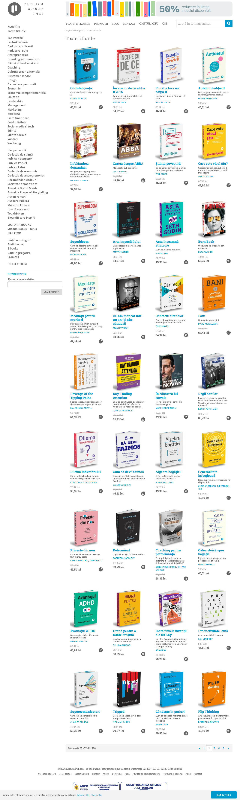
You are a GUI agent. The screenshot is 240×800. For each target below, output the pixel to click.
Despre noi (117, 773)
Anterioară (199, 748)
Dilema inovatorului (85, 472)
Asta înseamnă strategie (167, 243)
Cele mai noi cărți (47, 773)
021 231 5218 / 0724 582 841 (167, 768)
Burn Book (206, 241)
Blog (115, 23)
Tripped (118, 711)
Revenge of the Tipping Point (81, 396)
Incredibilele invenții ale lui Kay (171, 633)
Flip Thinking (208, 711)
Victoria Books (82, 773)
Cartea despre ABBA (128, 163)
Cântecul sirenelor (169, 316)
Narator (96, 773)
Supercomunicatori (85, 711)
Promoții (101, 23)
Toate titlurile (78, 23)
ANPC (188, 773)
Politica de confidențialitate (146, 773)
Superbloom (79, 241)
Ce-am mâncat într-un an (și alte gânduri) (128, 320)
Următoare (228, 748)
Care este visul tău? (213, 163)
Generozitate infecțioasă (207, 474)
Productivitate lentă (213, 631)
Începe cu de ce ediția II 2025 (129, 90)
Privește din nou (82, 550)
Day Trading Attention (122, 396)
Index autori (17, 264)
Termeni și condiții (173, 773)
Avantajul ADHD (82, 631)
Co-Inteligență (81, 88)
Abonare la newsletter (21, 279)
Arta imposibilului (126, 241)
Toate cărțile (65, 773)
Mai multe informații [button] (89, 795)
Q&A (127, 773)
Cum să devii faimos (128, 472)
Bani (201, 316)
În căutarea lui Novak (167, 396)
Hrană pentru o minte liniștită (124, 633)
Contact (129, 23)
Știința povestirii (168, 163)
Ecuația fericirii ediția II (167, 90)
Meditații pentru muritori (82, 318)
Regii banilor (208, 394)
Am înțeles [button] (224, 795)
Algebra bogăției (168, 472)
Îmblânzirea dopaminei (79, 165)
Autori (106, 773)
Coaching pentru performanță (168, 552)
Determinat (121, 550)
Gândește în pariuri (170, 711)
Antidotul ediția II (211, 88)
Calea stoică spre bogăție (211, 552)
